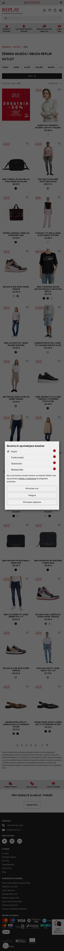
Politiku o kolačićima (27, 478)
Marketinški (17, 469)
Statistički (16, 463)
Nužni (14, 451)
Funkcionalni (17, 457)
